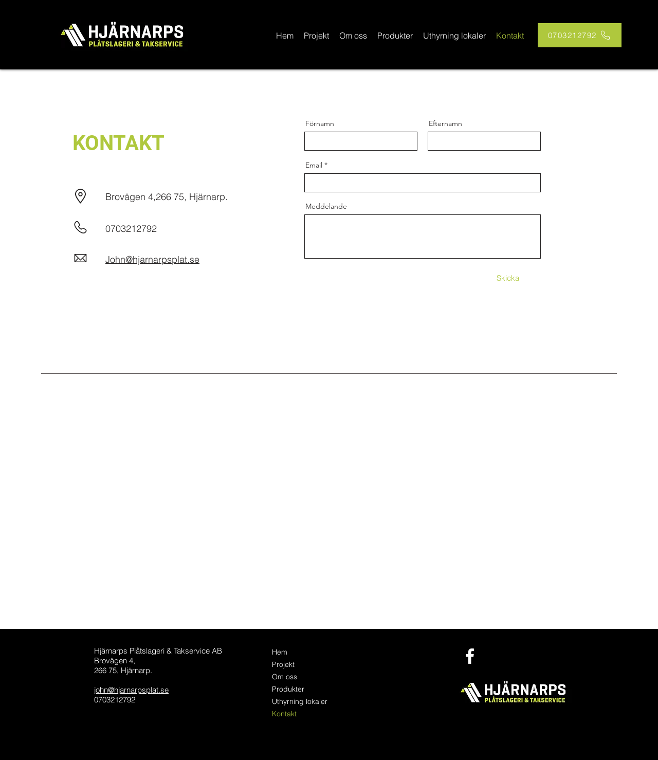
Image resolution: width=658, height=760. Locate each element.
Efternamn (445, 123)
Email (313, 165)
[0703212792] (580, 35)
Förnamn (319, 123)
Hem (279, 652)
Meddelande (326, 206)
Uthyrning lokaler (299, 701)
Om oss (284, 676)
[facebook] (470, 656)
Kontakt (284, 713)
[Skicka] (508, 278)
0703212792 (131, 228)
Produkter (288, 689)
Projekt (283, 664)
